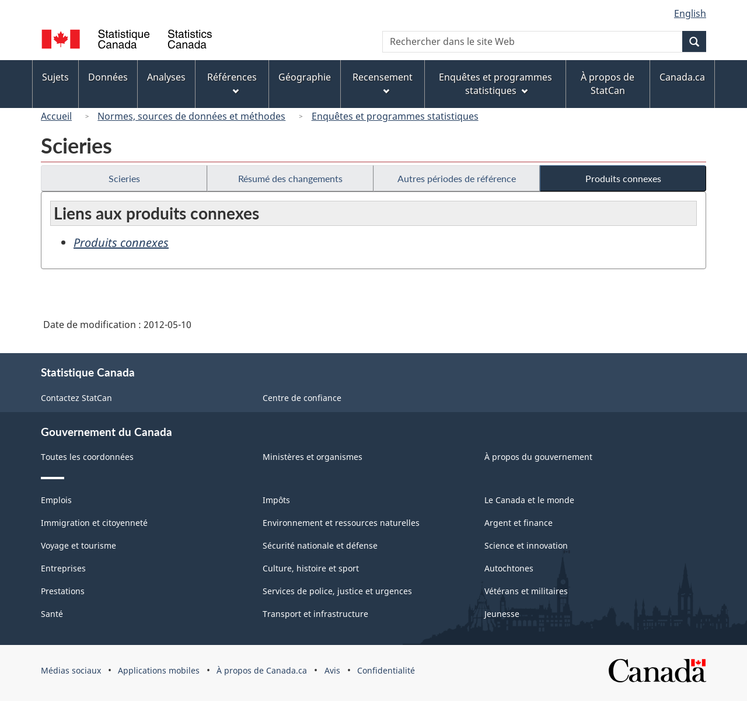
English (690, 13)
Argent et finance (518, 522)
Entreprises (63, 568)
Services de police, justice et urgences (337, 591)
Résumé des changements (290, 178)
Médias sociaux (71, 670)
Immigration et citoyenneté (94, 522)
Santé (52, 613)
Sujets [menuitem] (55, 77)
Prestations (63, 591)
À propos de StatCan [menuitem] (607, 84)
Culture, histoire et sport (311, 568)
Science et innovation (526, 545)
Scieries (124, 178)
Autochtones (508, 568)
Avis (332, 670)
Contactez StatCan (76, 397)
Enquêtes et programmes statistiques (395, 116)
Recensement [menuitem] (382, 83)
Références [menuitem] (232, 83)
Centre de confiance (302, 397)
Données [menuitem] (108, 77)
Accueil (56, 116)
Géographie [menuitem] (304, 77)
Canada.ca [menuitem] (682, 77)
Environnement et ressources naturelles (341, 522)
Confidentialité (386, 670)
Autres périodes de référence (456, 178)
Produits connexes (623, 178)
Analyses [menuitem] (166, 77)
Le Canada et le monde (529, 499)
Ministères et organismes (312, 456)
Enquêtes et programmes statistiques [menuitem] (495, 84)
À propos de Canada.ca (262, 670)
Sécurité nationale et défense (320, 545)
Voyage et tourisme (78, 545)
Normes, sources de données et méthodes (191, 116)
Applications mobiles (159, 670)
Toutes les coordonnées (87, 456)
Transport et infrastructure (315, 613)
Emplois (56, 499)
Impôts (276, 499)
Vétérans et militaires (526, 591)
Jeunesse (501, 613)
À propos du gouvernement (538, 456)
